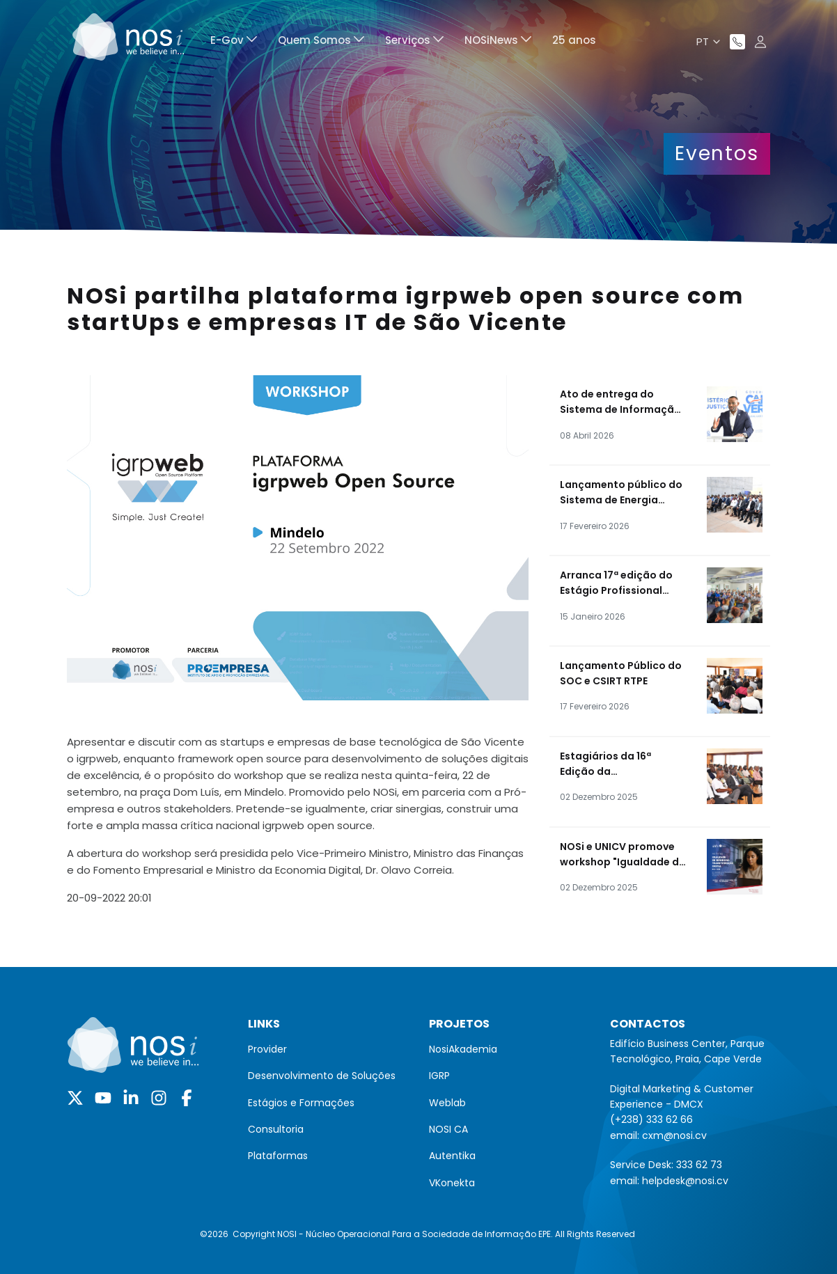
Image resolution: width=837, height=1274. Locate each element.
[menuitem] (233, 42)
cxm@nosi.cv (674, 1135)
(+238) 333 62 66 (651, 1119)
